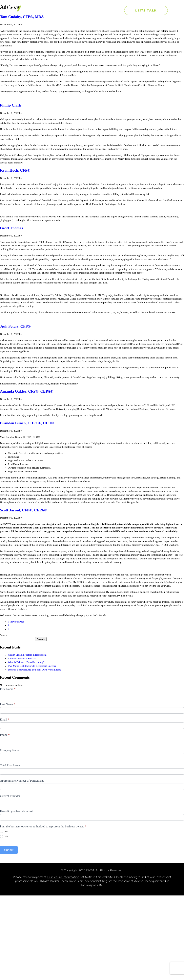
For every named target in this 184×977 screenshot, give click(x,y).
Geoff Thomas (11, 228)
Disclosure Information (63, 877)
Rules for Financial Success (22, 658)
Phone (5, 734)
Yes (4, 831)
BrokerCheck (59, 881)
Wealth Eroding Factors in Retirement (27, 654)
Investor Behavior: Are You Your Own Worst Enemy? (35, 669)
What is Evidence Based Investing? (26, 662)
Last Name (7, 704)
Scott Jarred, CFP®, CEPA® (23, 510)
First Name (7, 689)
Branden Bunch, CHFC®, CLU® (27, 423)
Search (3, 635)
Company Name (9, 750)
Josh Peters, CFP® (15, 326)
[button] (115, 10)
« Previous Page (16, 621)
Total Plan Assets (10, 765)
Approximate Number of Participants (22, 780)
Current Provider (10, 795)
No (4, 836)
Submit (8, 850)
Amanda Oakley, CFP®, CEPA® (26, 391)
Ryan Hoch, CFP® (15, 170)
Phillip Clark (10, 105)
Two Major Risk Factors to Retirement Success (32, 666)
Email (4, 719)
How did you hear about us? (16, 811)
